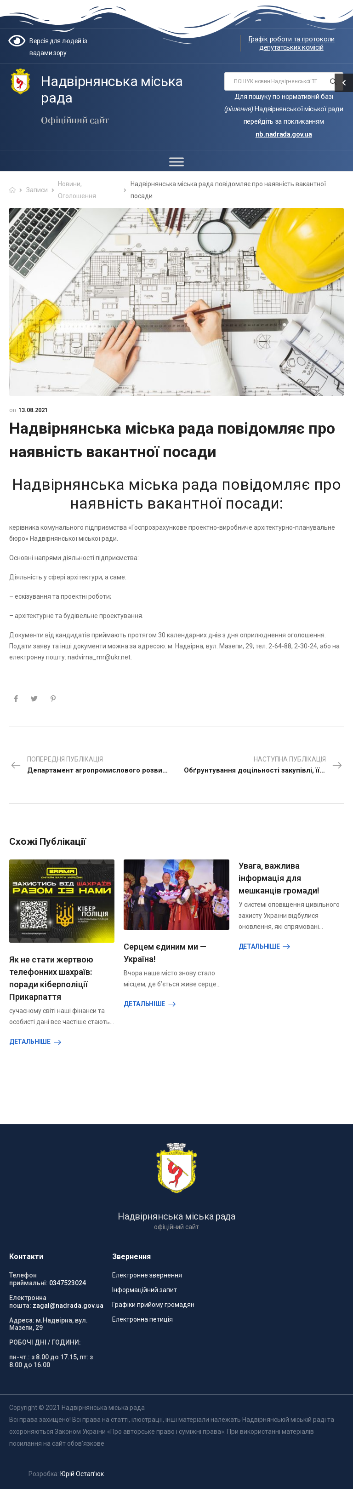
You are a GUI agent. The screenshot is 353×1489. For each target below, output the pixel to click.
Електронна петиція (142, 1319)
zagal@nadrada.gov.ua (68, 1305)
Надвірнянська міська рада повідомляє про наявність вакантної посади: (176, 493)
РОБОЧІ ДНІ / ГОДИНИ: (45, 1342)
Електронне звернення (147, 1275)
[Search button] (333, 81)
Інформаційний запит (144, 1290)
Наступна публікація (267, 766)
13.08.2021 (33, 410)
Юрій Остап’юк (82, 1474)
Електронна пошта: (27, 1301)
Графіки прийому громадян (153, 1304)
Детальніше (30, 1041)
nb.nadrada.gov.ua (284, 134)
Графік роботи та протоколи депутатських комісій (291, 43)
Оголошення (77, 196)
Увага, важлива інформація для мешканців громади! (279, 878)
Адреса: (21, 1320)
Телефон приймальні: (28, 1279)
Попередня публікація (93, 766)
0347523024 (67, 1283)
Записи (37, 190)
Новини (69, 184)
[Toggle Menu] (176, 161)
